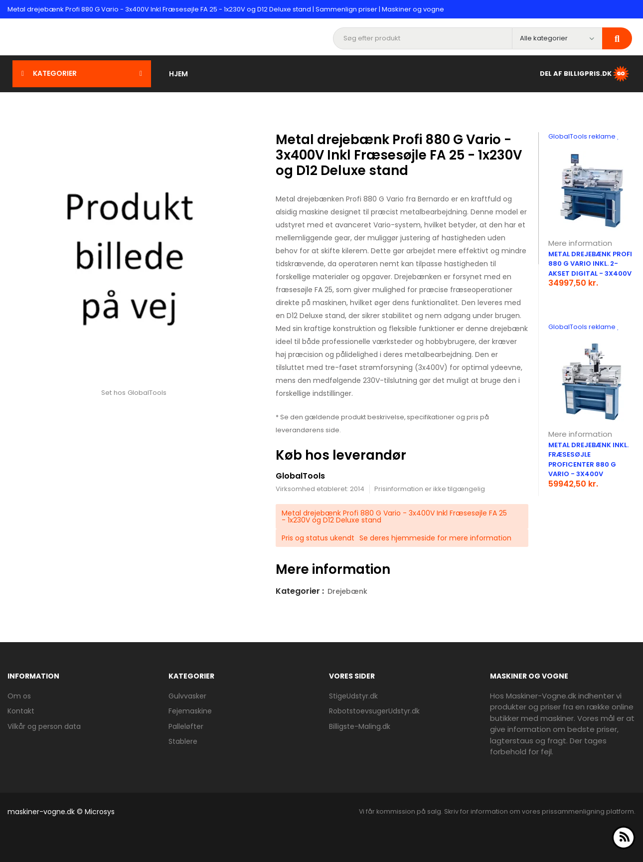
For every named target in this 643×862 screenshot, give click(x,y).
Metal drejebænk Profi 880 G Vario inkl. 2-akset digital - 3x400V (590, 263)
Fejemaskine (190, 711)
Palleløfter (185, 726)
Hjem (178, 74)
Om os (19, 696)
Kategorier (81, 73)
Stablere (182, 741)
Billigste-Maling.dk (359, 726)
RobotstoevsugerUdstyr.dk (374, 711)
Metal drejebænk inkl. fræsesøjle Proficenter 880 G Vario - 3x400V (588, 459)
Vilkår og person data (44, 726)
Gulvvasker (187, 696)
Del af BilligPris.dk (585, 73)
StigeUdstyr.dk (353, 696)
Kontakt (20, 711)
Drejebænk (347, 591)
